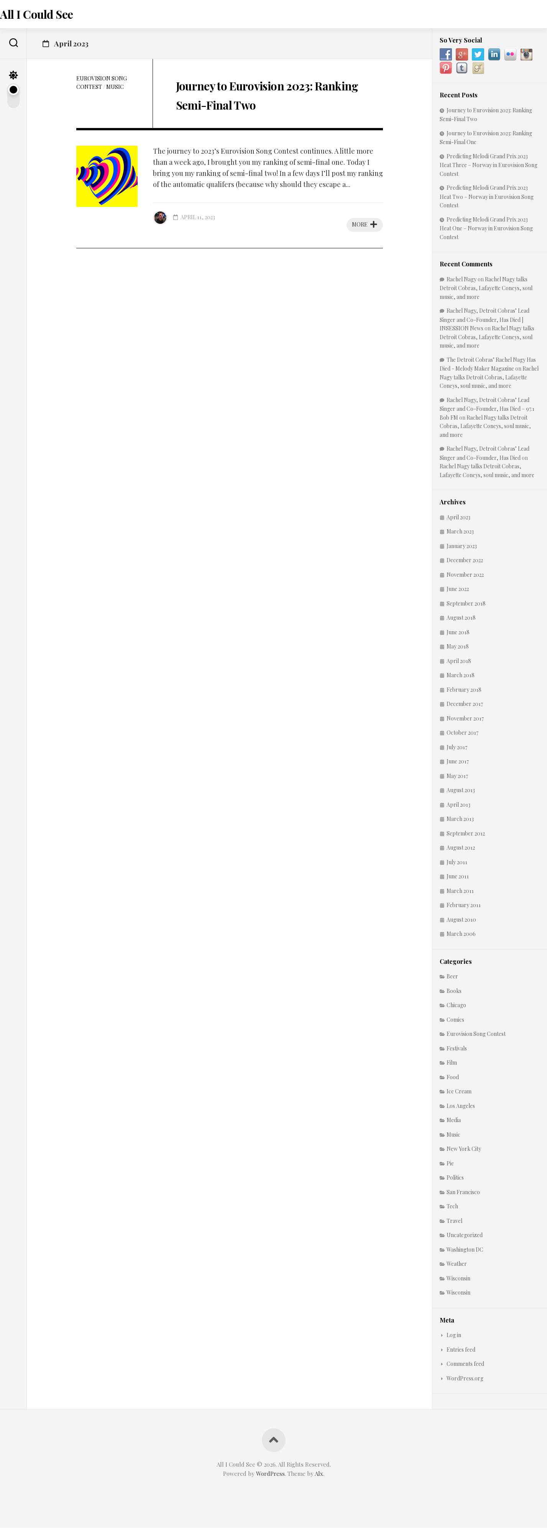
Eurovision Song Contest (476, 1036)
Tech (452, 1209)
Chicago (456, 1008)
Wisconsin (458, 1281)
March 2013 (460, 821)
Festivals (457, 1051)
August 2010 (461, 922)
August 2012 (461, 850)
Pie (450, 1166)
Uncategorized (465, 1238)
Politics (455, 1180)
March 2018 (461, 678)
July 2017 (457, 749)
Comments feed (465, 1366)
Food (453, 1079)
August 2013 (461, 793)
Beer (452, 979)
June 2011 (458, 879)
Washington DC (465, 1252)
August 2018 (461, 620)
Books (454, 993)
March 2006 (461, 936)
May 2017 (457, 778)
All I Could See (50, 15)
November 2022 (465, 577)
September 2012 (466, 836)
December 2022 (465, 563)
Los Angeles (461, 1108)
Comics (455, 1022)
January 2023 (462, 548)
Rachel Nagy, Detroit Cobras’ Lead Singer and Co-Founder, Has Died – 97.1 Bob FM (487, 411)
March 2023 (460, 534)
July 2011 (457, 864)
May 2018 (458, 649)
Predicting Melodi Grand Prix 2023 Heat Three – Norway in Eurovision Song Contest (488, 167)
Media (454, 1123)
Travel (454, 1223)
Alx (319, 1476)
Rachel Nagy (461, 282)
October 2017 (462, 735)
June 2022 (458, 592)
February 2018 (464, 692)
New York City (464, 1151)
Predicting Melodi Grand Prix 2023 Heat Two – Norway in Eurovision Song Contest (487, 199)
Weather (457, 1266)
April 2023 (458, 519)
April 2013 (458, 807)
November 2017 (465, 721)
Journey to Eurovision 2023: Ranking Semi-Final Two (253, 106)
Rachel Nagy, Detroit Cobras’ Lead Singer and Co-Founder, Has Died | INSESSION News (484, 322)
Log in (454, 1338)
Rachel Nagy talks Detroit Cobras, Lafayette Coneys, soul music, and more (486, 290)
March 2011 (460, 893)
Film (452, 1065)
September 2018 (466, 606)
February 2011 (464, 908)
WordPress (270, 1476)
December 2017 (465, 707)
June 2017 (458, 764)
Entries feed (461, 1352)
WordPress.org (465, 1381)
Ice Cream (459, 1094)
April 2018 (459, 663)
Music (115, 89)
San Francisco (463, 1194)
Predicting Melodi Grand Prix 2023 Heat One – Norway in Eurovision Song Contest (486, 230)
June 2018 (458, 634)
